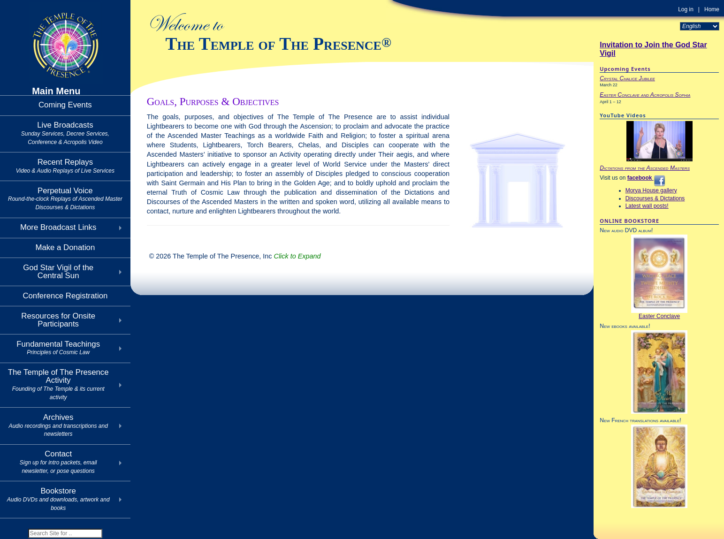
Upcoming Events (625, 68)
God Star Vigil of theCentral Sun (58, 271)
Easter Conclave (659, 316)
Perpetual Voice (65, 198)
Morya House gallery (651, 190)
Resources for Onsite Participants (58, 319)
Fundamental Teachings (58, 348)
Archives (57, 425)
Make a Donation (65, 247)
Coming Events (65, 104)
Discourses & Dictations (655, 198)
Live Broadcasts (65, 133)
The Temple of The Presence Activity (58, 384)
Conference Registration (65, 295)
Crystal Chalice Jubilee (627, 78)
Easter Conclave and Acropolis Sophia (645, 94)
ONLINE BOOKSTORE (629, 220)
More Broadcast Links (58, 227)
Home (711, 9)
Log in (686, 9)
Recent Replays (65, 166)
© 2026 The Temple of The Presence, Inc (235, 256)
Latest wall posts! (647, 206)
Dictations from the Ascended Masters (645, 168)
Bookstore (58, 498)
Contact (58, 461)
